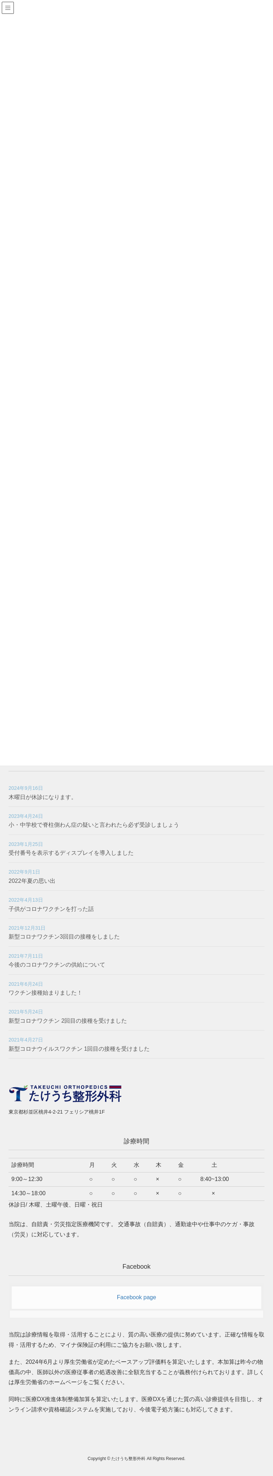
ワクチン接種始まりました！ (45, 993)
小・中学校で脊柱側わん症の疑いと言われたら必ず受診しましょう (94, 825)
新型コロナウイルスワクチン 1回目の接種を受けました (79, 1049)
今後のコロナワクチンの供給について (57, 965)
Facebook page (136, 1297)
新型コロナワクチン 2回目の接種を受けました (68, 1021)
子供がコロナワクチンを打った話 (51, 909)
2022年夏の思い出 (32, 881)
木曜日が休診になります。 (43, 797)
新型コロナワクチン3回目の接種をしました (64, 937)
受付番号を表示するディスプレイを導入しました (71, 853)
